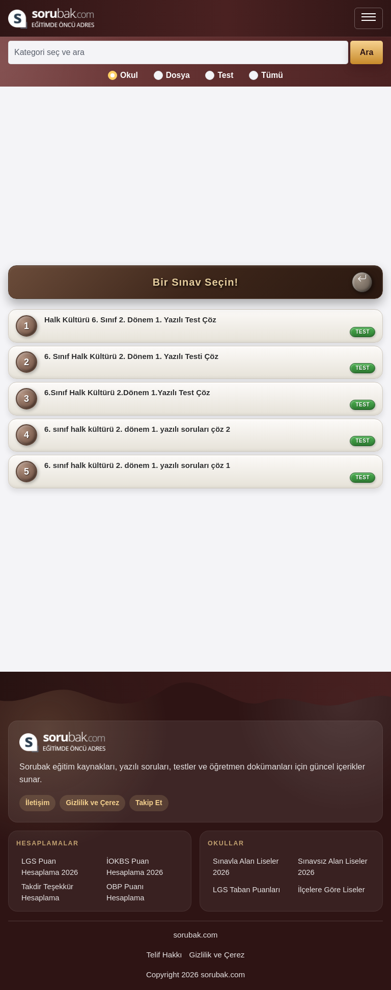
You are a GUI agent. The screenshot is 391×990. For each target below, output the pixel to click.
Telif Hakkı (164, 954)
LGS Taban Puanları (246, 890)
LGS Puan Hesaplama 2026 (49, 866)
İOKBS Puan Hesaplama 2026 (134, 866)
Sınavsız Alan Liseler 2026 (333, 866)
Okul (123, 75)
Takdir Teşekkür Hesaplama (47, 892)
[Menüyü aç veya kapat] (368, 18)
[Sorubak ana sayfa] (51, 18)
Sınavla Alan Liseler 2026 (245, 866)
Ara (367, 52)
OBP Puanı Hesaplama (125, 892)
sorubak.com (196, 934)
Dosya (172, 75)
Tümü (266, 75)
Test (219, 75)
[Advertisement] (195, 176)
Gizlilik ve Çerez (217, 954)
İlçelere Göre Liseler (331, 890)
